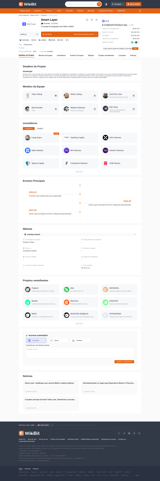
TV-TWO (70, 475)
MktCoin (78, 475)
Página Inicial (34, 15)
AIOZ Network (114, 475)
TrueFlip (86, 475)
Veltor (110, 472)
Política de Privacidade (57, 439)
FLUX (105, 475)
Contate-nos (122, 439)
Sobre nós (22, 439)
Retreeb (127, 472)
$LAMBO (91, 472)
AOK (99, 475)
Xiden (52, 472)
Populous (34, 472)
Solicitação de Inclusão (108, 439)
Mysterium (125, 475)
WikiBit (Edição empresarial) (90, 439)
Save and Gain (23, 472)
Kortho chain (23, 475)
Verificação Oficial (73, 439)
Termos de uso (43, 439)
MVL (93, 475)
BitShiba (49, 475)
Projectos (44, 15)
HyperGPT (118, 472)
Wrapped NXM (60, 475)
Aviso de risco (32, 439)
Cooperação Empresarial (27, 441)
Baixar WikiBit (133, 4)
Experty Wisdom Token (37, 475)
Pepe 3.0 (59, 472)
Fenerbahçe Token (71, 472)
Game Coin (43, 472)
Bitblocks (82, 472)
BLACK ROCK (101, 472)
